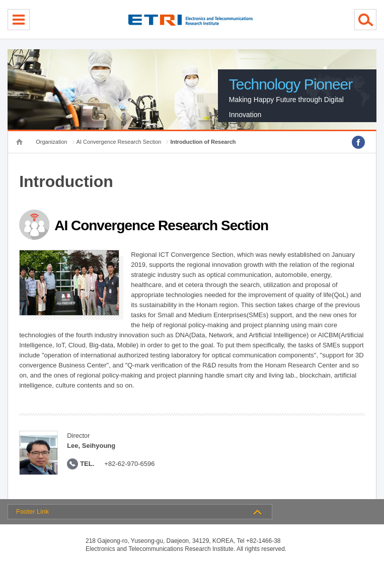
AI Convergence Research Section (119, 142)
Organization (51, 142)
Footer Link (32, 511)
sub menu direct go (0, 0)
